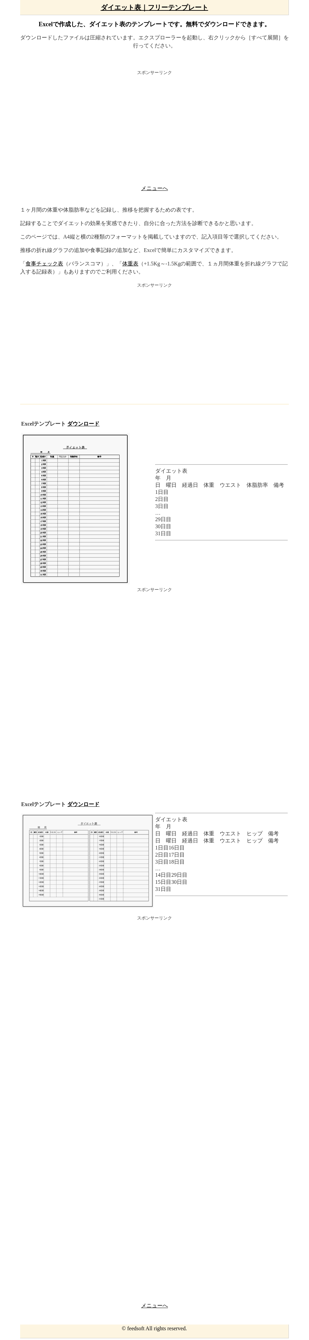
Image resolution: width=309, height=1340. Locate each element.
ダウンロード (83, 424)
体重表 (130, 263)
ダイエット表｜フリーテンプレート (154, 7)
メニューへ (154, 188)
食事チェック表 (44, 263)
